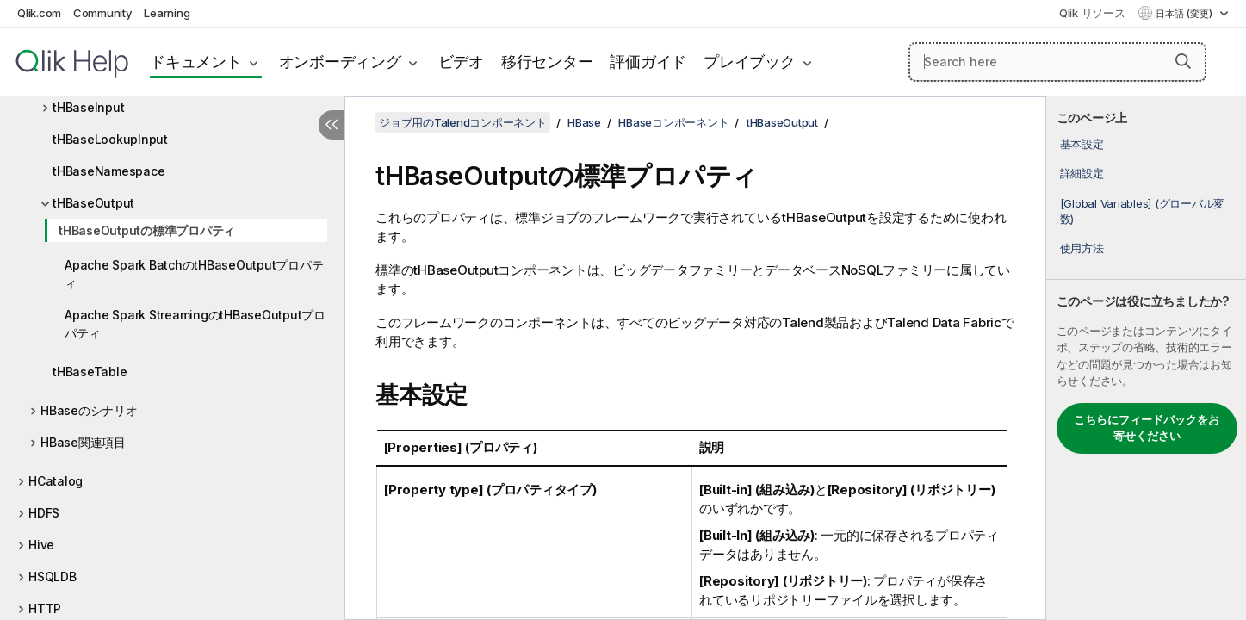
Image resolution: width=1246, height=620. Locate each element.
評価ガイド (648, 62)
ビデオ (461, 62)
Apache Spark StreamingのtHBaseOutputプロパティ (195, 323)
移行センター (547, 62)
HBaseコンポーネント (673, 122)
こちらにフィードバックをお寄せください (1146, 427)
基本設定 (1082, 144)
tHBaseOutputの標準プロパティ (147, 230)
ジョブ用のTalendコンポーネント (463, 122)
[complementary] (1146, 358)
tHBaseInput (88, 107)
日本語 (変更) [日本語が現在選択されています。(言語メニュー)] (1185, 14)
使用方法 (1082, 248)
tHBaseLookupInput (110, 139)
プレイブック (750, 62)
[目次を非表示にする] (331, 125)
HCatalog (55, 481)
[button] (1183, 61)
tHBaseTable (90, 371)
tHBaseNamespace (108, 171)
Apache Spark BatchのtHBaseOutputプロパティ (194, 273)
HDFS (43, 512)
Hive (41, 544)
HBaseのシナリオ (89, 410)
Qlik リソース (1092, 13)
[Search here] (1057, 62)
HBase (584, 122)
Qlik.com (39, 13)
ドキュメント (196, 62)
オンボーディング (340, 62)
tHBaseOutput (93, 202)
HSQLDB (52, 576)
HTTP (44, 608)
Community (103, 13)
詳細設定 (1082, 173)
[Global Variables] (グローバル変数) (1142, 211)
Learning (166, 13)
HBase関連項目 (83, 442)
